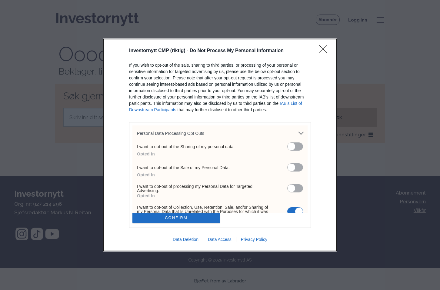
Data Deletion (185, 239)
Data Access (220, 239)
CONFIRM (176, 217)
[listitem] (220, 133)
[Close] (325, 51)
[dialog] (220, 145)
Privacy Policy (254, 239)
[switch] (295, 146)
